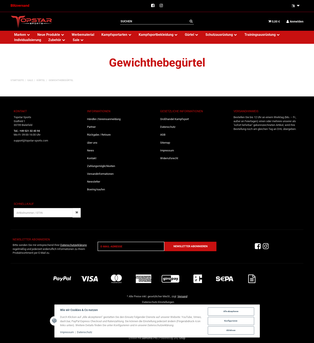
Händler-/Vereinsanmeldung (104, 119)
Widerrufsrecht (169, 158)
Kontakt (91, 158)
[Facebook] (258, 246)
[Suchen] (154, 21)
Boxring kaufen (96, 189)
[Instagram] (266, 246)
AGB (162, 134)
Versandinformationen (100, 173)
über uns (92, 142)
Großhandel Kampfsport (174, 119)
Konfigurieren (231, 321)
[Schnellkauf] (43, 212)
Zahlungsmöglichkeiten (101, 166)
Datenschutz (167, 126)
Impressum (167, 150)
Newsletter (93, 181)
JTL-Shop (179, 338)
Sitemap (165, 142)
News (90, 150)
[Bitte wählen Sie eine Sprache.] (295, 6)
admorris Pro (149, 338)
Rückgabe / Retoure (99, 134)
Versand (182, 296)
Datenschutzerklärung (73, 245)
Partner (91, 126)
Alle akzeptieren (231, 311)
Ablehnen (231, 330)
